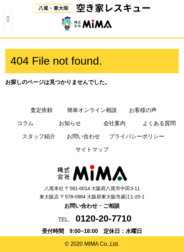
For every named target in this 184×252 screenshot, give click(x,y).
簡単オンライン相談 (92, 110)
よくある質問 (159, 123)
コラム (25, 123)
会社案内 (114, 123)
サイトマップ (92, 149)
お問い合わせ (83, 136)
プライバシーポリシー (136, 136)
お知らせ (70, 123)
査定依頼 (41, 110)
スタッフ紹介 (38, 136)
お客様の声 (143, 110)
